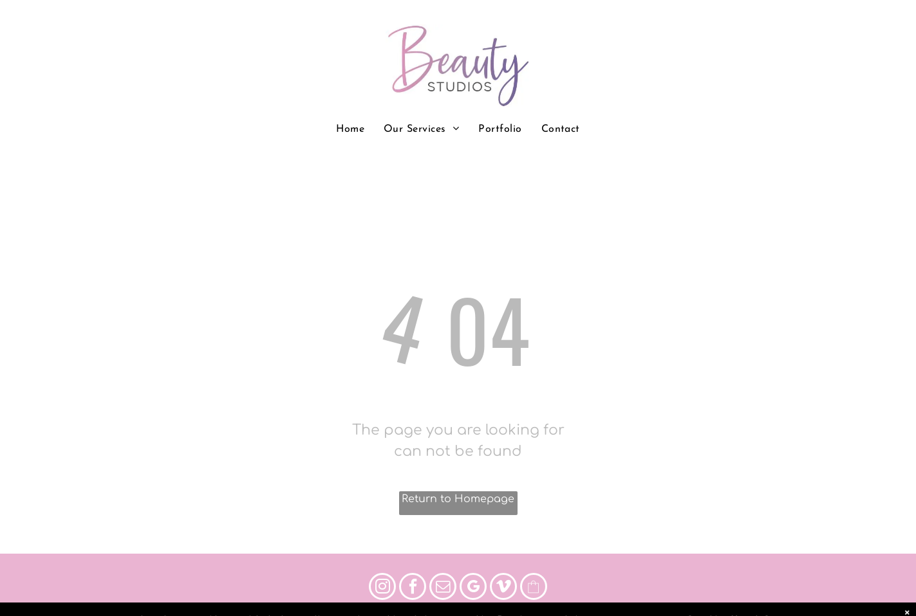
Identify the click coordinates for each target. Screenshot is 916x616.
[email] (442, 588)
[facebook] (412, 588)
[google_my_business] (473, 588)
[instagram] (382, 588)
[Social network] (533, 588)
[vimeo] (503, 588)
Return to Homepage (458, 499)
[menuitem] (350, 129)
